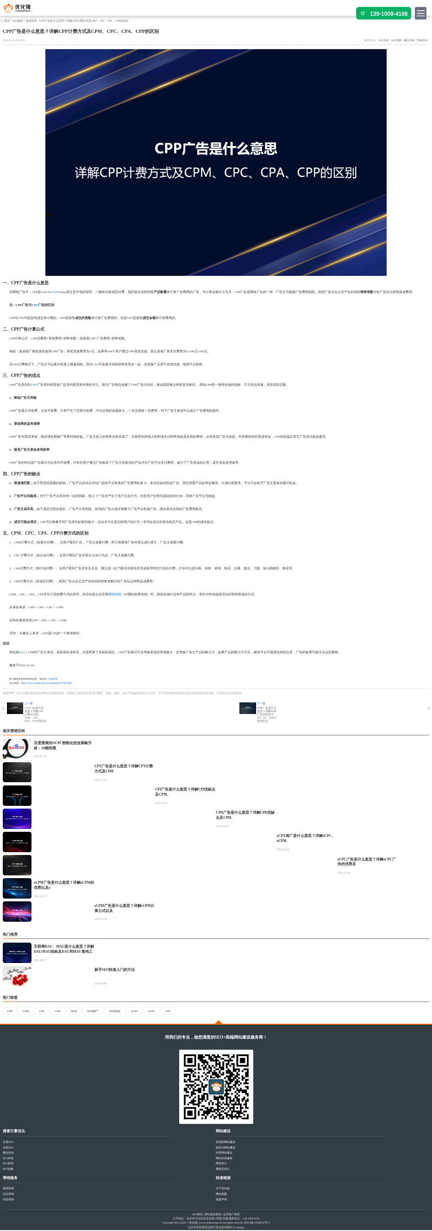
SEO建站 (18, 20)
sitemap (240, 1227)
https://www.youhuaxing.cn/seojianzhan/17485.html (46, 683)
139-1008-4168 (388, 14)
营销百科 (31, 20)
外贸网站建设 (224, 1153)
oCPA (145, 1011)
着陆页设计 (223, 1169)
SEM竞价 (124, 1011)
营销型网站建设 (225, 1142)
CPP (15, 283)
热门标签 (10, 997)
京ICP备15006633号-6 (256, 1223)
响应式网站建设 (225, 1148)
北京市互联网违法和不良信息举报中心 (211, 1227)
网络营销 (114, 594)
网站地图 (221, 1194)
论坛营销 (8, 1194)
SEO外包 (8, 1158)
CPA (96, 364)
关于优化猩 (223, 1189)
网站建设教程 (213, 1214)
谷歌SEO (8, 1148)
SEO (22, 652)
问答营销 (8, 1200)
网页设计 (221, 1164)
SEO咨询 (8, 1164)
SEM (79, 1011)
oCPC (164, 1011)
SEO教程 (197, 1214)
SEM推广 (100, 1011)
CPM (16, 533)
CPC (34, 385)
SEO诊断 (8, 1169)
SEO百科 (383, 40)
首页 (7, 20)
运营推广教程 (231, 1214)
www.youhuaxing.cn (210, 1223)
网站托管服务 (224, 1158)
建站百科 (409, 40)
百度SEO (8, 1142)
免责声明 (221, 1200)
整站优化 (8, 1153)
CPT (182, 1011)
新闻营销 (8, 1189)
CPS (34, 305)
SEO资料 (396, 40)
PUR (56, 292)
